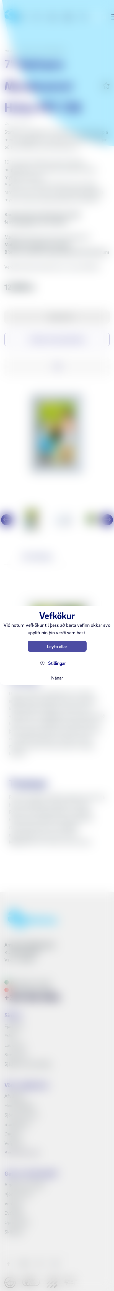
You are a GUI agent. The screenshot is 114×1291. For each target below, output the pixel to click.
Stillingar (57, 663)
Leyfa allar (57, 646)
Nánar (57, 678)
